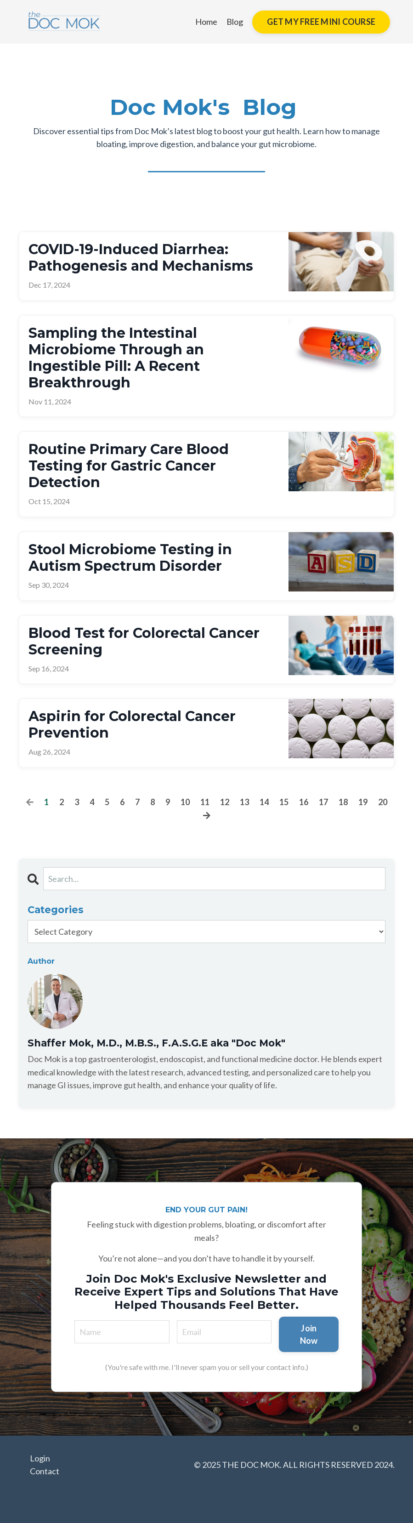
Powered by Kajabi (368, 1499)
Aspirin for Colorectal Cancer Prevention (132, 724)
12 (224, 802)
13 (244, 802)
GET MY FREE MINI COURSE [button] (321, 22)
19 (363, 802)
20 (382, 802)
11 (204, 802)
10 (185, 802)
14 (264, 802)
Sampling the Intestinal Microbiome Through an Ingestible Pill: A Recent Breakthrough (116, 358)
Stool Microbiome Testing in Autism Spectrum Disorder (130, 557)
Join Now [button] (309, 1334)
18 (343, 802)
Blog (234, 22)
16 (303, 802)
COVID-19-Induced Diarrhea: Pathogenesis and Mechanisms (140, 257)
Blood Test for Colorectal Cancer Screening (144, 641)
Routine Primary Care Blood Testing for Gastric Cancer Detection (128, 466)
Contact (44, 1471)
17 (323, 802)
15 (284, 802)
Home (206, 22)
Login (40, 1458)
